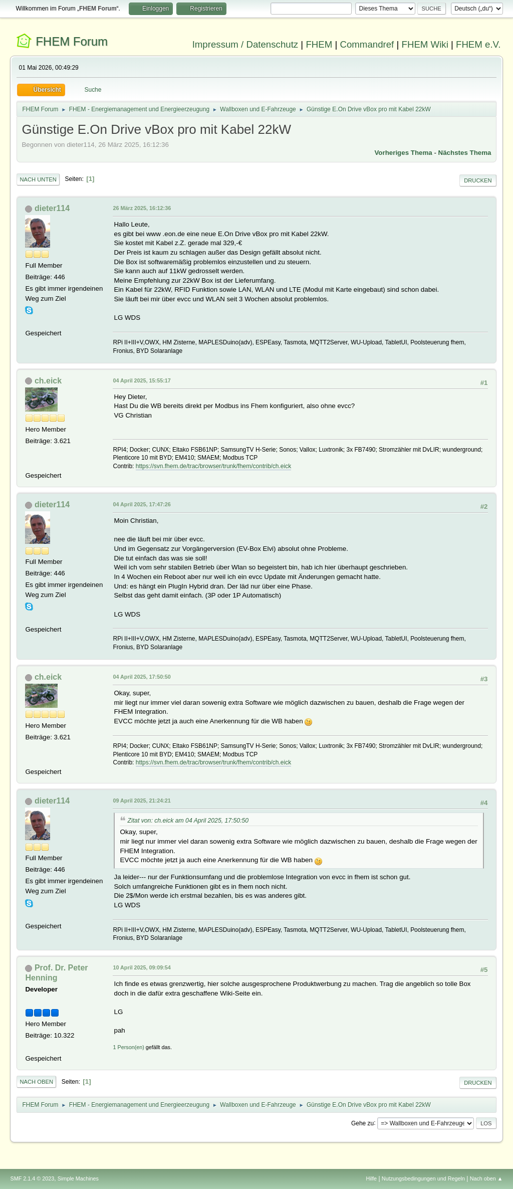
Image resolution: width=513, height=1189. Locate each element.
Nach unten (38, 179)
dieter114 (52, 208)
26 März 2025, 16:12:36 (142, 208)
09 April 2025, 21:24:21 (141, 801)
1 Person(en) (128, 1047)
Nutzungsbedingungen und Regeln (423, 1178)
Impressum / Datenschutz (245, 44)
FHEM (319, 44)
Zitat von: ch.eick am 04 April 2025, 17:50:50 (187, 820)
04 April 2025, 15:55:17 (141, 380)
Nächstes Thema (464, 152)
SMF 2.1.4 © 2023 (32, 1178)
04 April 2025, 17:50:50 (141, 677)
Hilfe (371, 1178)
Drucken (477, 180)
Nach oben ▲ (486, 1178)
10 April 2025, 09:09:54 (141, 967)
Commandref (367, 44)
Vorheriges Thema (403, 152)
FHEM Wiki (425, 44)
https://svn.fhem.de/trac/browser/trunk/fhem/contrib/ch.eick (213, 466)
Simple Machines (78, 1178)
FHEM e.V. (478, 44)
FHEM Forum (72, 41)
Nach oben (36, 1082)
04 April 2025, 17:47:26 (141, 504)
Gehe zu (362, 1122)
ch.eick (48, 380)
